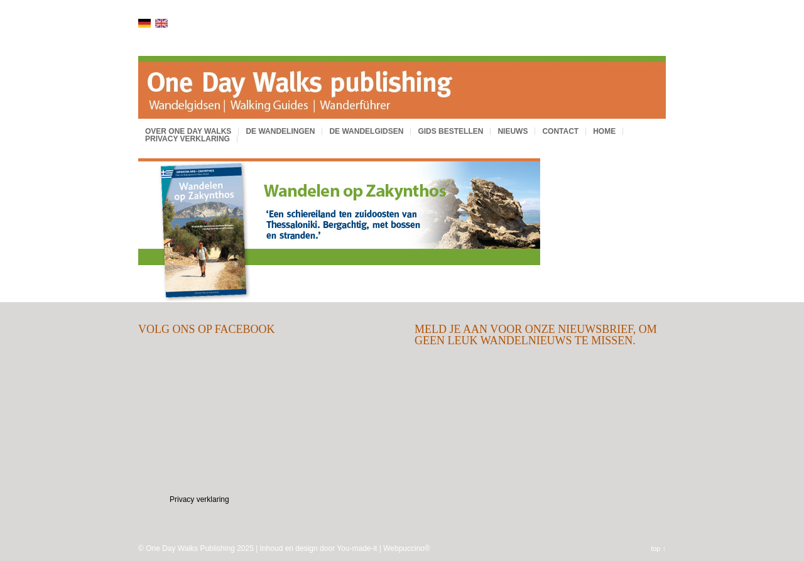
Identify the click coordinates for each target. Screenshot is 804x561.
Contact (560, 131)
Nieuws (512, 131)
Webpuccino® (406, 548)
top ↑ (658, 548)
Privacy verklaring (187, 139)
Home (604, 131)
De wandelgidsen (366, 131)
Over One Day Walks (188, 131)
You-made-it (357, 548)
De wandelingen (280, 131)
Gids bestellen (450, 131)
